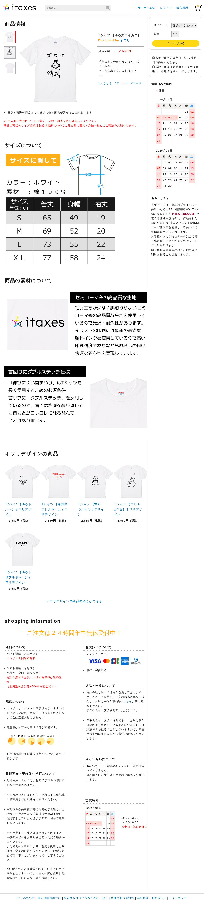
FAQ (105, 898)
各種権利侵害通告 (122, 898)
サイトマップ (178, 898)
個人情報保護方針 (49, 898)
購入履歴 (182, 7)
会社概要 (143, 898)
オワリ (125, 40)
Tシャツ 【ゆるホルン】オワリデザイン (18, 509)
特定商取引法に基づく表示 (81, 898)
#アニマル (121, 83)
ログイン (166, 7)
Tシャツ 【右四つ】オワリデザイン (91, 509)
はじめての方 (26, 898)
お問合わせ (159, 898)
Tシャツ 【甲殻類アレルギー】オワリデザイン (55, 509)
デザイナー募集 (145, 7)
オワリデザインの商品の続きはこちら (74, 601)
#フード (136, 83)
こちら (127, 701)
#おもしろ (105, 83)
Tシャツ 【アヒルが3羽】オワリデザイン (128, 509)
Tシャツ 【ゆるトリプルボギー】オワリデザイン (18, 577)
